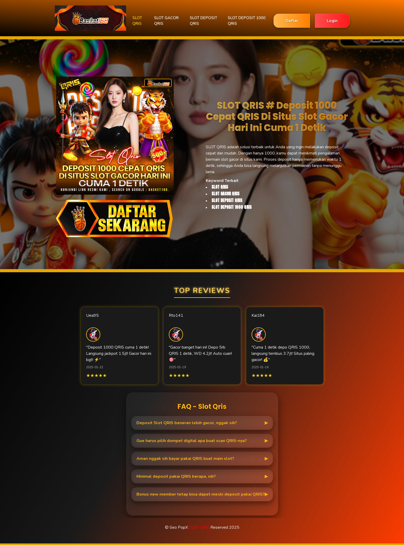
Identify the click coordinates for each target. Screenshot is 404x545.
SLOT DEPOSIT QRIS (203, 20)
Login (332, 21)
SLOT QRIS (137, 20)
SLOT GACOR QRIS (166, 20)
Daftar (291, 21)
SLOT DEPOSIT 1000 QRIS (246, 20)
